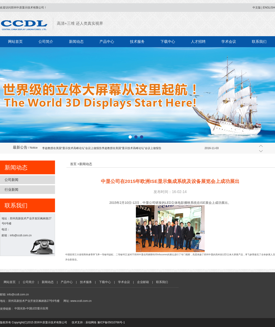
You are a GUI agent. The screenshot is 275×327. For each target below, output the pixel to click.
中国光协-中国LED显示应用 (31, 308)
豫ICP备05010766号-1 (111, 322)
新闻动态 (76, 42)
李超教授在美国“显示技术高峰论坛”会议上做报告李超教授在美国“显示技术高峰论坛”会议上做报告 (101, 148)
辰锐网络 (90, 322)
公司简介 (45, 42)
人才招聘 (198, 42)
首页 (73, 164)
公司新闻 (11, 180)
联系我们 (259, 42)
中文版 (257, 7)
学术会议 (228, 42)
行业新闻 (11, 189)
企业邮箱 (143, 282)
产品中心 (106, 42)
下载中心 (167, 42)
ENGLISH (269, 7)
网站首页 (15, 42)
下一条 (260, 151)
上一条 (260, 145)
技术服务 (137, 42)
